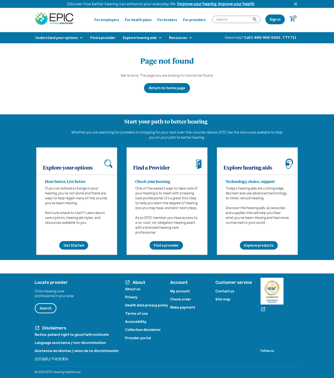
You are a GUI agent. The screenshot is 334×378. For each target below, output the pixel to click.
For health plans (138, 19)
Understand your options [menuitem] (56, 37)
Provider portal (138, 338)
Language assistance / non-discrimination (70, 342)
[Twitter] (269, 357)
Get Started (73, 245)
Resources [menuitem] (178, 37)
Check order (180, 299)
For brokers (167, 19)
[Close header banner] (295, 4)
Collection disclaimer (143, 329)
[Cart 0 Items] (294, 19)
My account (180, 291)
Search (46, 308)
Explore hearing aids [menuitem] (140, 37)
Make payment (182, 307)
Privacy (131, 297)
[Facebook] (261, 357)
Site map (222, 299)
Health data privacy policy (146, 305)
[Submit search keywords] (255, 19)
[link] (275, 19)
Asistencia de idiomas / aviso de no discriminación (77, 350)
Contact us (224, 291)
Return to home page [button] (167, 88)
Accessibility (135, 321)
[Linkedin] (277, 357)
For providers (194, 19)
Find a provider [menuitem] (102, 37)
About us (132, 289)
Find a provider (166, 245)
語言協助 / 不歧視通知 (51, 358)
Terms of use (136, 313)
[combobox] (236, 19)
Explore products (259, 245)
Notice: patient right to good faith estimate (72, 334)
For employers (106, 19)
